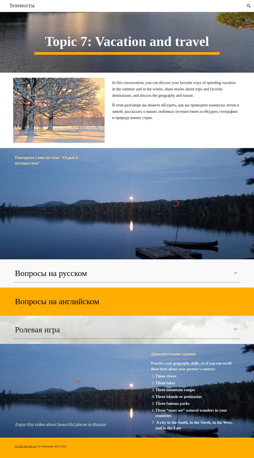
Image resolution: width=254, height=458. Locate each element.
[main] (127, 42)
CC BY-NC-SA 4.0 (26, 446)
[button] (249, 6)
